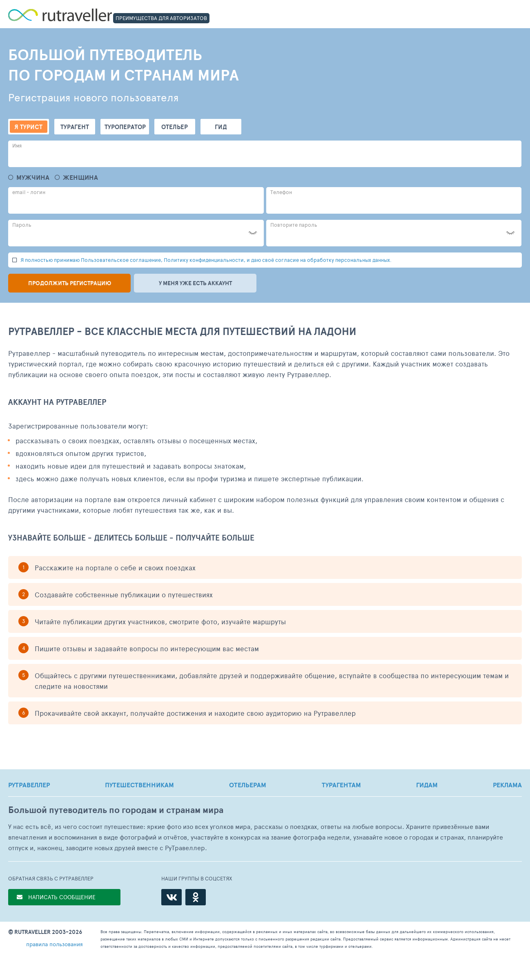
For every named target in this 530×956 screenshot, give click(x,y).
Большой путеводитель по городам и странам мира (115, 810)
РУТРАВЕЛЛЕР (29, 785)
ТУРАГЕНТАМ (341, 785)
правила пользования (54, 944)
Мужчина (32, 177)
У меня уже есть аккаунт (195, 283)
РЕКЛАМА (507, 785)
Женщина (80, 177)
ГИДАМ (427, 785)
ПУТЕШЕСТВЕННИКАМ (139, 785)
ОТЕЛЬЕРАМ (247, 785)
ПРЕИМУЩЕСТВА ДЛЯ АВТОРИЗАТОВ (161, 18)
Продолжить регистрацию (69, 283)
